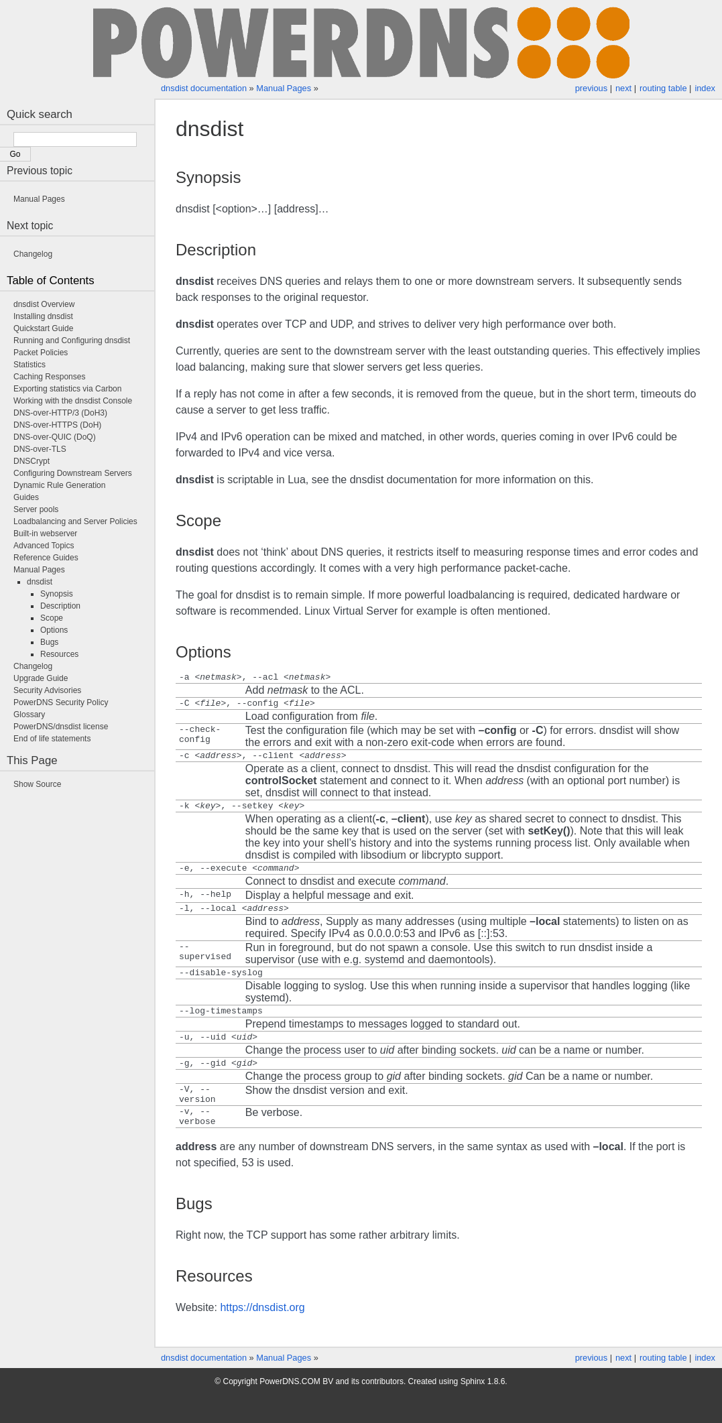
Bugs (49, 642)
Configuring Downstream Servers (72, 473)
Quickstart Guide (43, 328)
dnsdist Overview (43, 304)
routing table (663, 88)
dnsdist (39, 581)
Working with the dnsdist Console (72, 401)
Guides (26, 497)
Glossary (29, 714)
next (623, 88)
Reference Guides (45, 557)
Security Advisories (47, 690)
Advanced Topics (43, 545)
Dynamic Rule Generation (59, 485)
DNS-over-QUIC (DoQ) (54, 437)
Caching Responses (49, 376)
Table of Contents (51, 280)
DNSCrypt (31, 461)
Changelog (32, 254)
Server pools (35, 509)
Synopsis (56, 594)
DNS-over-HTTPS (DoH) (57, 425)
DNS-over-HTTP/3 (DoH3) (60, 413)
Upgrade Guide (40, 678)
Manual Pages (283, 88)
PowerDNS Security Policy (60, 702)
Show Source (37, 784)
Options (54, 630)
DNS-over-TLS (39, 449)
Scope (51, 618)
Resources (59, 654)
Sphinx (473, 1409)
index (705, 88)
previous (591, 88)
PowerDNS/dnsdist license (60, 726)
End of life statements (52, 738)
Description (60, 606)
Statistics (29, 364)
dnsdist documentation (204, 88)
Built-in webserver (45, 533)
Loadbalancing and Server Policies (75, 521)
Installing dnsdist (43, 316)
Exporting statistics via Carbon (67, 388)
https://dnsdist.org (262, 1335)
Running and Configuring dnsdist (71, 340)
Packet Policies (40, 352)
